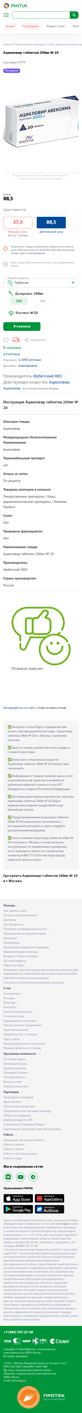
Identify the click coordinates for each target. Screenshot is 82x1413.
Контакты (9, 1007)
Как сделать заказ (15, 911)
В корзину (22, 326)
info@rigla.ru (19, 1380)
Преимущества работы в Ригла (23, 1140)
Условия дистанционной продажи (26, 947)
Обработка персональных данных (26, 978)
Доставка (9, 920)
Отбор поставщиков (17, 1115)
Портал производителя (19, 1106)
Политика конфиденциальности (25, 929)
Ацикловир (59, 383)
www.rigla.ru (63, 1224)
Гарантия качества (15, 1030)
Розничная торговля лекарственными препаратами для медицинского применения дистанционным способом (40, 971)
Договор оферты (14, 961)
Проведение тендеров (18, 1097)
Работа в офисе (13, 1149)
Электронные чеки (16, 1086)
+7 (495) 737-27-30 (18, 1332)
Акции (10, 26)
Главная (7, 44)
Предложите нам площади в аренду (27, 1111)
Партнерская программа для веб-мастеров (32, 1129)
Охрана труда (12, 1158)
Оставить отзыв (13, 1016)
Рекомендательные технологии (24, 1044)
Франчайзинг (12, 1102)
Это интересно (13, 924)
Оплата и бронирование (20, 915)
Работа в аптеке (14, 1144)
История (9, 998)
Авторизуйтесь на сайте (19, 708)
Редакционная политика (20, 1021)
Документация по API (17, 1120)
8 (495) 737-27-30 (27, 1246)
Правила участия (14, 1068)
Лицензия (10, 938)
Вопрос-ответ (12, 1082)
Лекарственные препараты (30, 44)
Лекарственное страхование (22, 1025)
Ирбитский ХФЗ (47, 376)
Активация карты (15, 1064)
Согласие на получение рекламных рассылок (33, 982)
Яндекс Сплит (56, 26)
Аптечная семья (14, 1059)
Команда (9, 1002)
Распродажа (31, 26)
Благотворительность (18, 1012)
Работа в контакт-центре (20, 1153)
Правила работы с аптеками (22, 1048)
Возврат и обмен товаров (20, 956)
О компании (11, 993)
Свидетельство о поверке (20, 1034)
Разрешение (11, 943)
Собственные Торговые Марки (23, 1124)
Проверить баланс (15, 1072)
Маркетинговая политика (20, 952)
